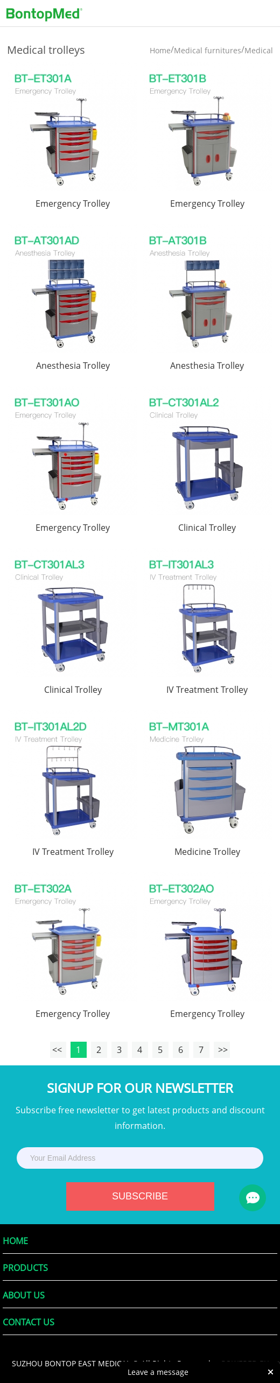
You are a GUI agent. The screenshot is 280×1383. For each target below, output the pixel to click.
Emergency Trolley (73, 203)
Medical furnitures (207, 50)
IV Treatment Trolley (207, 690)
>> (222, 1050)
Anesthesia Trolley (73, 365)
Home (160, 50)
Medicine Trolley (207, 852)
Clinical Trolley (207, 527)
